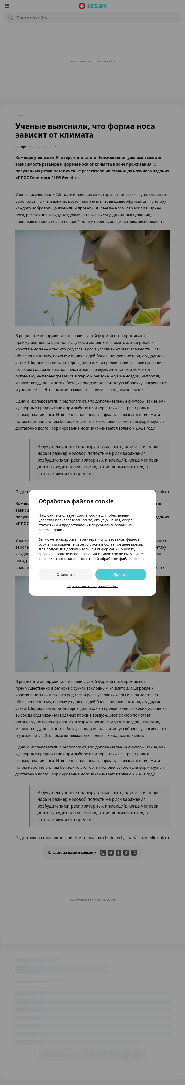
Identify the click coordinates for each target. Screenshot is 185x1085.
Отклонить (65, 574)
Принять (121, 574)
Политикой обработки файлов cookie (112, 558)
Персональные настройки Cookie (92, 586)
